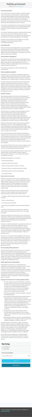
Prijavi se (16, 361)
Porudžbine (6, 347)
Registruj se (16, 365)
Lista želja (6, 349)
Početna (11, 6)
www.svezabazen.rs (12, 65)
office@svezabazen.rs (8, 42)
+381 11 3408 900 (23, 332)
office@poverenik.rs (7, 332)
